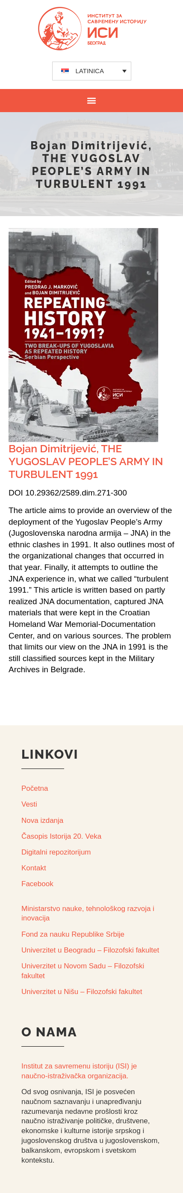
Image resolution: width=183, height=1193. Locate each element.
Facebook (37, 884)
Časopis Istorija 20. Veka (61, 836)
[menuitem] (91, 71)
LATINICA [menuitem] (90, 70)
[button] (92, 100)
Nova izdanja (42, 820)
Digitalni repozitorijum (56, 852)
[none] (91, 71)
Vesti (29, 804)
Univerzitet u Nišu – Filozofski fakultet (81, 992)
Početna (34, 788)
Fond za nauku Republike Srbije (72, 934)
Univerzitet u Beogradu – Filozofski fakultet (90, 950)
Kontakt (33, 868)
